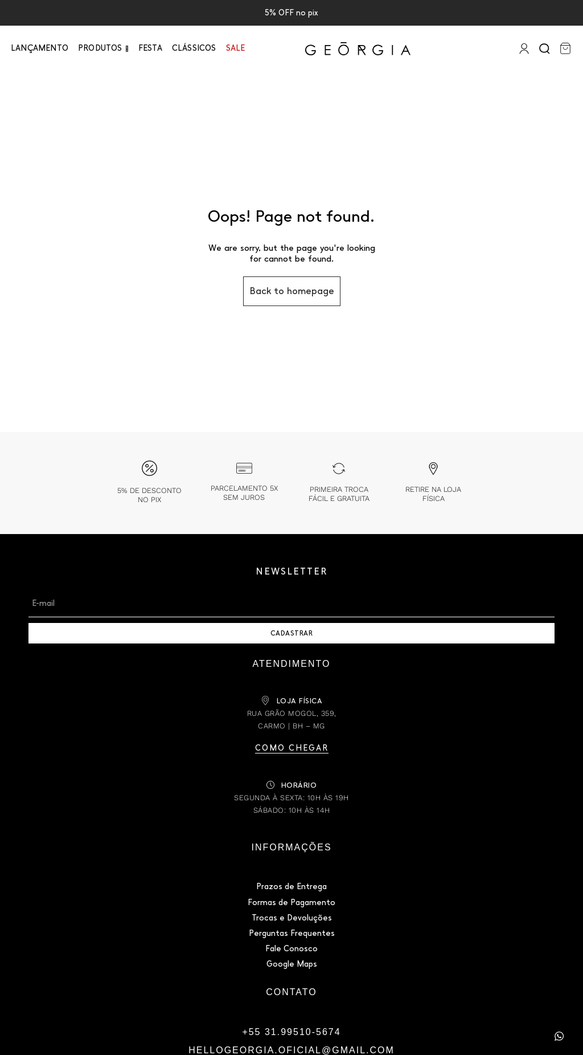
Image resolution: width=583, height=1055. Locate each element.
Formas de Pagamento (291, 902)
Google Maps (291, 964)
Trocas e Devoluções (292, 918)
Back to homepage (291, 291)
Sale (235, 48)
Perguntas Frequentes (292, 933)
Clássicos (194, 48)
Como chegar (292, 748)
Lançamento (39, 48)
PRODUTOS (100, 48)
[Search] (545, 48)
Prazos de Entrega (291, 886)
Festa (150, 48)
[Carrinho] (565, 48)
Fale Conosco (291, 949)
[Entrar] (523, 48)
